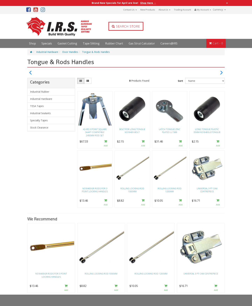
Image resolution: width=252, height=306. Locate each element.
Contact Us (130, 9)
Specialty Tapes (39, 120)
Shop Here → (148, 3)
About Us (164, 9)
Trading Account (182, 9)
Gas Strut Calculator (142, 43)
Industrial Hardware (47, 52)
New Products (147, 9)
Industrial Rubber (39, 91)
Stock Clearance (39, 127)
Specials (46, 43)
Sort (180, 80)
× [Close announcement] (227, 3)
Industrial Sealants (40, 113)
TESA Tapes (37, 106)
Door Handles (70, 52)
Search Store (126, 26)
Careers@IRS (168, 43)
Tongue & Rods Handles (96, 52)
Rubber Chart (114, 43)
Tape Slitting (91, 43)
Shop (32, 43)
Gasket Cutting (67, 43)
